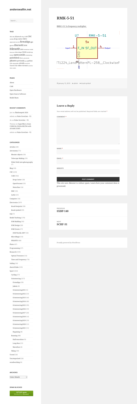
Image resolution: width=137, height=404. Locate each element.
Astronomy (14, 151)
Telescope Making (17, 158)
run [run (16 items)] (11, 63)
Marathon (16, 347)
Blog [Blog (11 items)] (23, 36)
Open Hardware (16, 90)
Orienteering (16, 279)
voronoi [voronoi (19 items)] (25, 65)
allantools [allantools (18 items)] (18, 36)
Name (60, 148)
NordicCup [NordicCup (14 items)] (29, 52)
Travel (12, 355)
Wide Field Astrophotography (22, 162)
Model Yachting (15, 218)
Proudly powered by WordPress (68, 243)
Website (60, 168)
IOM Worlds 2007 (19, 233)
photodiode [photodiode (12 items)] (26, 58)
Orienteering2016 (19, 309)
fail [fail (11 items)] (17, 42)
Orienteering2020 (19, 324)
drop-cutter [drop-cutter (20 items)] (18, 39)
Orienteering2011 (19, 290)
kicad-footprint (16, 206)
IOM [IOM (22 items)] (25, 45)
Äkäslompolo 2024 (21, 112)
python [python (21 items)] (30, 61)
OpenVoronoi (17, 183)
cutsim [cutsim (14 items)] (12, 39)
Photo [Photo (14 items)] (21, 58)
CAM (11, 86)
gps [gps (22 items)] (32, 42)
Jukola (15, 286)
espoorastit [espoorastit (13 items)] (13, 42)
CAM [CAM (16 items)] (25, 36)
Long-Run (16, 343)
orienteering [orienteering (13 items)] (28, 55)
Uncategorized (15, 358)
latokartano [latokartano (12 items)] (27, 49)
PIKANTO (14, 240)
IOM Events (15, 229)
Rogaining (16, 332)
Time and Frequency (18, 259)
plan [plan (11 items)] (26, 61)
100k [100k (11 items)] (13, 36)
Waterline (16, 187)
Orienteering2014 (19, 301)
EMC (13, 191)
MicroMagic (15, 237)
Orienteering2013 (19, 298)
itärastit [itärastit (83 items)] (15, 49)
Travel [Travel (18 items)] (12, 65)
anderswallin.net (20, 9)
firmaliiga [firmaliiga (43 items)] (25, 41)
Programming (15, 248)
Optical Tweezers (17, 256)
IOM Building (16, 221)
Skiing (13, 351)
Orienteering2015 (19, 305)
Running (14, 336)
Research (13, 252)
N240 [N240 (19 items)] (24, 52)
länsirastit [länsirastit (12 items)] (12, 52)
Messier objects (16, 154)
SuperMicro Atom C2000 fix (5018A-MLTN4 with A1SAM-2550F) (20, 126)
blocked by (21, 393)
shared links (14, 267)
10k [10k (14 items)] (11, 36)
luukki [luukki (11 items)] (31, 49)
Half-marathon (18, 339)
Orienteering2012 (19, 294)
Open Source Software (18, 94)
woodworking (15, 362)
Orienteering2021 (19, 328)
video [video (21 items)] (20, 65)
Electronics (14, 202)
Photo (12, 244)
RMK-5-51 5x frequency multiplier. (72, 26)
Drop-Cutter (17, 180)
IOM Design (15, 225)
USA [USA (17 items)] (15, 65)
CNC (11, 172)
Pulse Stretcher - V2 (24, 116)
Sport (12, 271)
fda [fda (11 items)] (19, 42)
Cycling (14, 275)
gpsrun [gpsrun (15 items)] (12, 45)
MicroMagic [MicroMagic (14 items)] (18, 52)
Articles (12, 147)
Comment (62, 117)
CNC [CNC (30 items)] (30, 36)
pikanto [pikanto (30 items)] (13, 60)
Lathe (13, 195)
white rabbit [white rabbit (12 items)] (13, 68)
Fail (11, 214)
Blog (11, 168)
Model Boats (14, 98)
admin (75, 83)
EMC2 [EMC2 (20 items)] (25, 39)
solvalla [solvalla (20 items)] (22, 63)
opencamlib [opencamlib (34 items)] (19, 54)
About (12, 83)
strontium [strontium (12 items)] (27, 63)
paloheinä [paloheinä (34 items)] (14, 57)
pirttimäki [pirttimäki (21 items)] (20, 61)
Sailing (12, 263)
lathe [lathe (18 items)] (22, 49)
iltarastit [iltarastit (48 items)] (18, 45)
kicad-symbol (16, 210)
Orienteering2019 (19, 320)
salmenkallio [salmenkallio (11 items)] (15, 63)
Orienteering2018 (19, 317)
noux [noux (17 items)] (11, 55)
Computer (13, 199)
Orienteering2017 (19, 313)
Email (60, 158)
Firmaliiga (16, 282)
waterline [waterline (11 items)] (30, 65)
